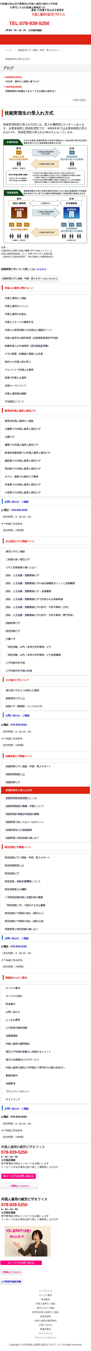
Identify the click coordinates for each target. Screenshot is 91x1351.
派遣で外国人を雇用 (15, 377)
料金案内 (10, 1004)
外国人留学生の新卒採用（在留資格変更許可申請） (32, 338)
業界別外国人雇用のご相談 (19, 421)
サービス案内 (13, 988)
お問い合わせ (13, 1012)
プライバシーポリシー (18, 1091)
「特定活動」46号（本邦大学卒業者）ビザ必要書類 (33, 654)
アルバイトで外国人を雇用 (19, 369)
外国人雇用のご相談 (15, 298)
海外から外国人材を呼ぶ (18, 361)
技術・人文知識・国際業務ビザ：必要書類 (28, 591)
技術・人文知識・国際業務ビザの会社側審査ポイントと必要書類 (40, 583)
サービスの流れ (14, 996)
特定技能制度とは (14, 865)
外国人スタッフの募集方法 (19, 322)
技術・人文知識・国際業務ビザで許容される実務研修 (34, 599)
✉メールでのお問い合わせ (18, 1176)
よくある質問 (13, 1020)
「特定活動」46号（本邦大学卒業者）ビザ (28, 647)
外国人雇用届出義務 (15, 393)
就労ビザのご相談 (15, 551)
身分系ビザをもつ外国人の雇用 (22, 690)
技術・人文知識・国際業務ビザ (22, 575)
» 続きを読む (79, 100)
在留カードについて (15, 385)
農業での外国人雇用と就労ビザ (21, 444)
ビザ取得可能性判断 (16, 1027)
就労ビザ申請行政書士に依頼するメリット (28, 1051)
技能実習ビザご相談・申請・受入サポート (28, 766)
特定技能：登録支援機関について (23, 881)
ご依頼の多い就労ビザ (18, 559)
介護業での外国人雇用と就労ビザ (23, 429)
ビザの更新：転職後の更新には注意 (24, 353)
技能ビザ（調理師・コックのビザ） (25, 706)
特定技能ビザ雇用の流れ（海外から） (25, 913)
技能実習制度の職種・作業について (25, 806)
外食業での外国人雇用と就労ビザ (23, 484)
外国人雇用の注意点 (17, 314)
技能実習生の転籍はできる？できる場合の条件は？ (31, 91)
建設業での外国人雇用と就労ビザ (23, 460)
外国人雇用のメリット (17, 306)
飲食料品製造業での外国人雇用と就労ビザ (27, 452)
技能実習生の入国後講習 (19, 830)
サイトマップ (13, 1099)
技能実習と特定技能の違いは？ (22, 838)
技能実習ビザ (13, 623)
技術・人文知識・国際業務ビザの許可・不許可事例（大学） (38, 607)
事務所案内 (12, 1075)
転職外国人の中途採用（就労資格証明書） (27, 345)
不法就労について (14, 401)
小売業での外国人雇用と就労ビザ (23, 492)
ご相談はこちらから (19, 1186)
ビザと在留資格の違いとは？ (21, 567)
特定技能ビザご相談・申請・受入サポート (27, 857)
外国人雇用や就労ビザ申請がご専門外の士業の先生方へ (35, 1067)
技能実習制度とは (15, 774)
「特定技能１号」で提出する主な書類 (25, 905)
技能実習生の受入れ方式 (19, 790)
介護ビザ (9, 436)
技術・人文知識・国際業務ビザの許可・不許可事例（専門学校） (40, 615)
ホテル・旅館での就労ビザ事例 (21, 476)
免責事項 (10, 1083)
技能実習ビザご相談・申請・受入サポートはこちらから (29, 278)
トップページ (45, 1291)
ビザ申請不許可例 (15, 662)
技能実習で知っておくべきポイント (25, 822)
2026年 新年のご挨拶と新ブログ (22, 81)
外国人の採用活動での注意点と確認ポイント (28, 330)
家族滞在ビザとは (15, 698)
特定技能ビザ (13, 631)
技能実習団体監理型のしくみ (21, 798)
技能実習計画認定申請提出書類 (22, 814)
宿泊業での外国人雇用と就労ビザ (23, 468)
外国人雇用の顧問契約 (18, 1043)
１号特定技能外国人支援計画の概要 (24, 897)
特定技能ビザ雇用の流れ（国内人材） (25, 921)
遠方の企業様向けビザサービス (22, 1059)
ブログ (8, 68)
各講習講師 (12, 1035)
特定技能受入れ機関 (15, 889)
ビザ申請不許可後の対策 (21, 670)
